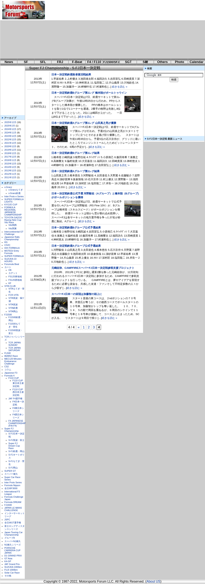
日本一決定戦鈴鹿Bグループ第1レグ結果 (75, 152)
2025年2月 (9, 125)
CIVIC (7, 245)
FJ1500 (8, 314)
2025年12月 (10, 122)
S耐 (145, 62)
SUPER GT (10, 471)
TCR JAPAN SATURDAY (15, 349)
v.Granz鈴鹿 (15, 193)
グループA (9, 538)
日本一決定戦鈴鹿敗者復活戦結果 (71, 74)
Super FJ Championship (11, 429)
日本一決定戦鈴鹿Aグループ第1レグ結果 (75, 171)
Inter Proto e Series (14, 196)
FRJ (60, 62)
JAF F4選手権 (15, 398)
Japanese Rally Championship (12, 238)
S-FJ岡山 (13, 467)
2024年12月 (10, 129)
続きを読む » (119, 86)
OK (10, 270)
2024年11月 (10, 132)
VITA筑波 (13, 304)
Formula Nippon (12, 485)
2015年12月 (10, 163)
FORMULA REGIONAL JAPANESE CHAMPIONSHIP (13, 211)
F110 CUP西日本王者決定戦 (18, 392)
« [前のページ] (79, 327)
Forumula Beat (11, 264)
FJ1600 (8, 505)
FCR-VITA (14, 295)
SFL (43, 62)
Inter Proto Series (13, 482)
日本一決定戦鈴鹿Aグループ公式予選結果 (76, 245)
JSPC (7, 519)
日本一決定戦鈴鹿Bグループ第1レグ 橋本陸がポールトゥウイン (89, 92)
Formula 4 (9, 375)
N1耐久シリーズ (12, 544)
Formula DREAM (12, 502)
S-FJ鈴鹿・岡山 (16, 451)
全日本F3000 (10, 488)
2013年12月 (10, 170)
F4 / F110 (94, 62)
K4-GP (7, 561)
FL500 (7, 353)
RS (6, 242)
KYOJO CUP (10, 204)
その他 (7, 575)
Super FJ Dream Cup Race (14, 445)
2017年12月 (10, 156)
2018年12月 (10, 153)
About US (153, 581)
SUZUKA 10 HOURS (10, 260)
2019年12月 (10, 150)
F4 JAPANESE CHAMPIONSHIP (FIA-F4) (17, 423)
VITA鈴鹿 (13, 308)
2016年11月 (10, 160)
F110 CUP (14, 378)
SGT (128, 62)
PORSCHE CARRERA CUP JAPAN (12, 550)
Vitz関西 (13, 225)
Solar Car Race (12, 572)
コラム (7, 369)
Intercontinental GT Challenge (13, 232)
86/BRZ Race (11, 356)
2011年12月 (10, 177)
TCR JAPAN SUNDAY (15, 343)
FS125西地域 (15, 280)
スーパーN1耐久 (12, 541)
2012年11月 (10, 174)
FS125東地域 (15, 276)
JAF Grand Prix (12, 564)
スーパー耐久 (11, 474)
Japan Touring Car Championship (13, 533)
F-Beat (77, 62)
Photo (179, 62)
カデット (13, 273)
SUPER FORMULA (14, 256)
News (9, 62)
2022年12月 (10, 139)
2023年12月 (10, 136)
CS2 (6, 366)
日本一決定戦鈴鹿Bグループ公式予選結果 (76, 227)
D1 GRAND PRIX (13, 555)
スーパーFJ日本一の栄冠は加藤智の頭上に (76, 294)
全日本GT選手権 (12, 522)
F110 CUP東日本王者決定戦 (18, 383)
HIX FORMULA (12, 248)
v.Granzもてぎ (16, 190)
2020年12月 (10, 146)
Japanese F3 (10, 373)
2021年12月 (10, 143)
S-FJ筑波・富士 (16, 440)
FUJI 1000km (11, 570)
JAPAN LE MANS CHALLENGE (13, 509)
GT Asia (8, 558)
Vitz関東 (13, 228)
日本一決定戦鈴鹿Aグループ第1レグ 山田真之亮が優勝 (83, 122)
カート (7, 267)
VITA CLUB (10, 286)
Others (162, 62)
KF (10, 283)
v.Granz (8, 187)
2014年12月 (10, 167)
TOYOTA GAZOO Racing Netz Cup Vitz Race (13, 220)
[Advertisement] (102, 29)
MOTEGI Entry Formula (11, 252)
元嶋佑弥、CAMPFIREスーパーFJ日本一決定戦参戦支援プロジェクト (92, 267)
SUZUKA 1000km (13, 567)
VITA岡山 (13, 311)
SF (26, 62)
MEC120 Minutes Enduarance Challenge (13, 361)
